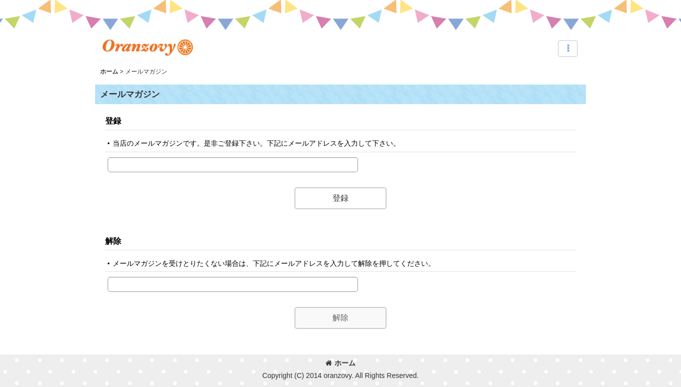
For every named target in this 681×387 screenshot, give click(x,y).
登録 (113, 120)
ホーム (340, 363)
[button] (568, 48)
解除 (113, 240)
